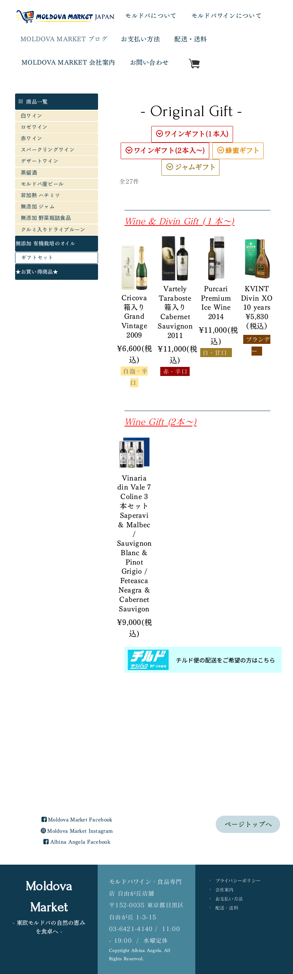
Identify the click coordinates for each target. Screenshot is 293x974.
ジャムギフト (191, 167)
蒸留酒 (29, 172)
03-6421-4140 (130, 857)
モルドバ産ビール (45, 184)
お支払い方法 (140, 39)
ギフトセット (37, 257)
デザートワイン (39, 161)
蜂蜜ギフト (238, 150)
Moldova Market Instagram (77, 760)
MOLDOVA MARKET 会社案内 (68, 62)
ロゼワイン (34, 127)
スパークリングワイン (48, 149)
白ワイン (31, 116)
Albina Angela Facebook (76, 771)
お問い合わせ (149, 62)
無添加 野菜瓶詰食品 (46, 218)
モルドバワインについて (226, 15)
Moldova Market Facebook (76, 749)
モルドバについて (150, 15)
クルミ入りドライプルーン (53, 229)
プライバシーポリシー (238, 809)
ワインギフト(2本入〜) (166, 150)
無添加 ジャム (38, 206)
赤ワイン (31, 138)
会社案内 (224, 818)
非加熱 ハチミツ (40, 195)
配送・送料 (190, 39)
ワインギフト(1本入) (192, 134)
